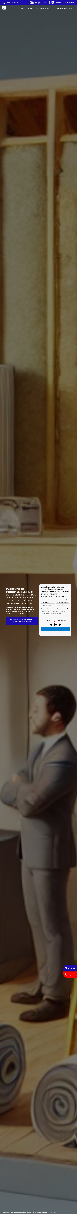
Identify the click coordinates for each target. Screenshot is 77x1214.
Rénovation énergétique (13, 1212)
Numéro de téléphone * (62, 602)
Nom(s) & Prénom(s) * (47, 596)
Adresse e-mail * (60, 596)
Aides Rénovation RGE (43, 8)
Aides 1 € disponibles (27, 8)
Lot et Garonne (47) (38, 1212)
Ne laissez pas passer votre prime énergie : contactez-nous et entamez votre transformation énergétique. (21, 621)
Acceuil (4, 1212)
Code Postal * (45, 602)
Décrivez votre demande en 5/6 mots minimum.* (54, 609)
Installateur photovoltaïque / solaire (62, 8)
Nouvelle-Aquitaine (26, 1212)
